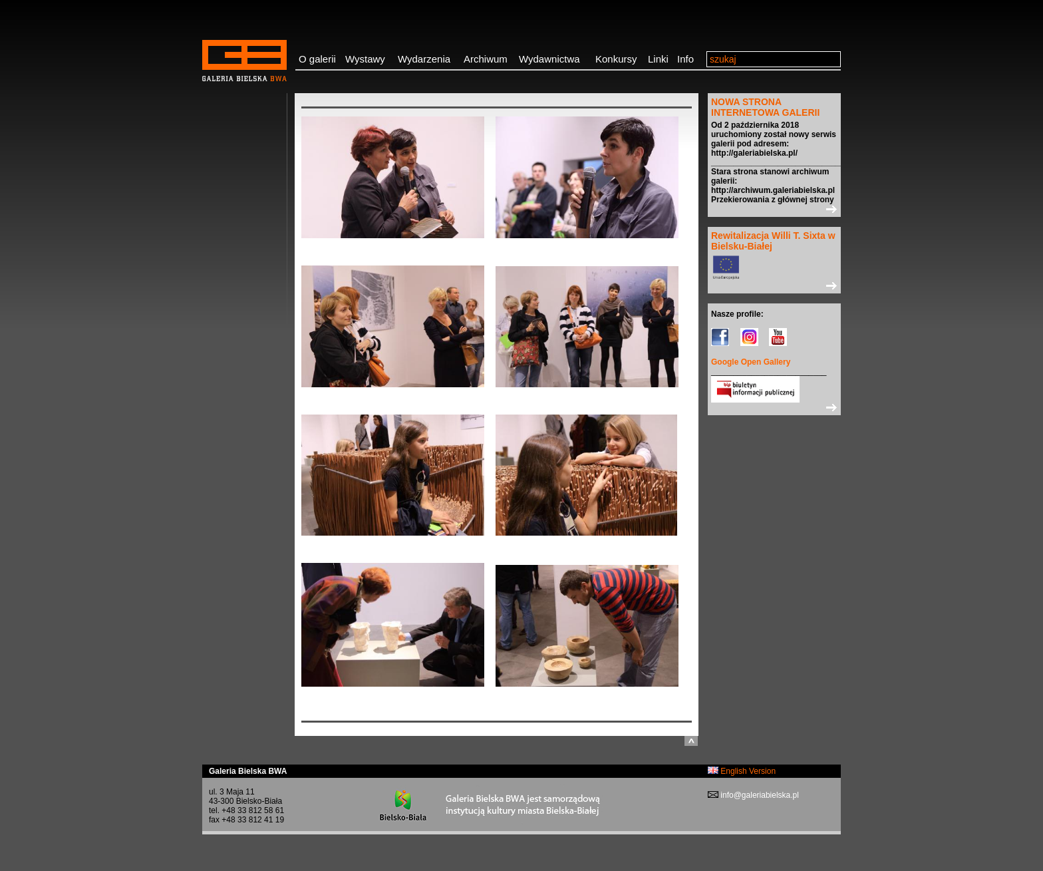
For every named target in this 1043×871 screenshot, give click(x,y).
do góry (691, 741)
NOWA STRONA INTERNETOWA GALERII (765, 107)
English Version (742, 771)
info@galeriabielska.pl (758, 795)
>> (774, 209)
